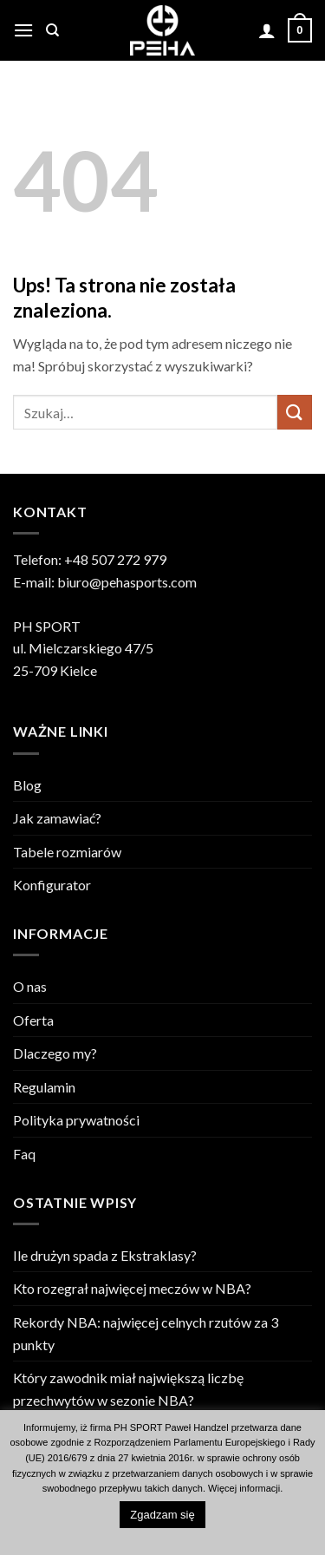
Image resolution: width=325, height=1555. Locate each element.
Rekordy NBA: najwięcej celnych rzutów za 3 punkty (145, 1333)
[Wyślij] (294, 412)
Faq (24, 1153)
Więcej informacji (244, 1488)
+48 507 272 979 (115, 559)
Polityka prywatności (76, 1120)
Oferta (33, 1020)
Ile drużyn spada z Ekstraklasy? (105, 1255)
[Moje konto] (267, 30)
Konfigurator (52, 884)
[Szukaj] (52, 30)
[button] (23, 30)
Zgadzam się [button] (162, 1514)
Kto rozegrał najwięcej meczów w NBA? (132, 1288)
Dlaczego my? (55, 1053)
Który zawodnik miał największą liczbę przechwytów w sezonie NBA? (128, 1388)
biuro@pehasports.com (127, 582)
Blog (27, 785)
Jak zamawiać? (57, 818)
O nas (30, 986)
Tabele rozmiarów (67, 851)
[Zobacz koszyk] (300, 30)
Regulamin (44, 1087)
